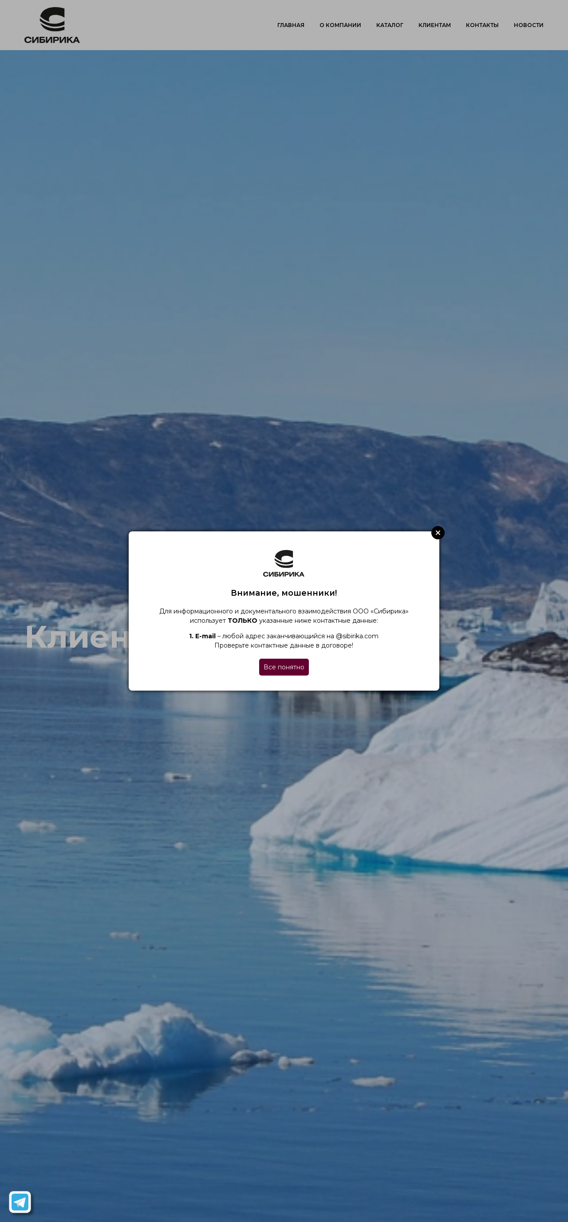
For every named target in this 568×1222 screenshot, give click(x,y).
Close (438, 532)
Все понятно (284, 667)
